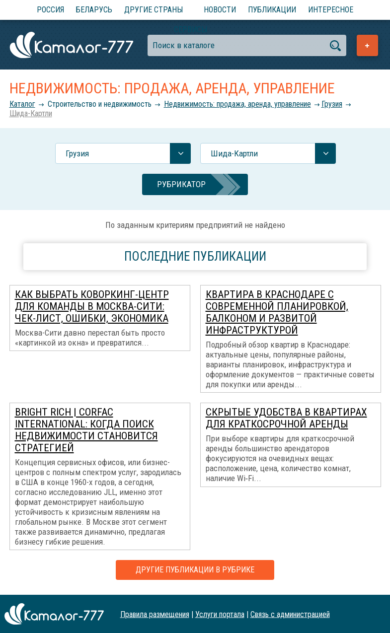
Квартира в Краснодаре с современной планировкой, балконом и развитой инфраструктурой (277, 312)
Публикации (272, 9)
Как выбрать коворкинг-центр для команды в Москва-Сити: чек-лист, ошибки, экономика (92, 306)
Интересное (330, 9)
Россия (50, 9)
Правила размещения (154, 614)
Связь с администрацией (290, 614)
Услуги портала (219, 614)
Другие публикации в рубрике (195, 569)
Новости (220, 9)
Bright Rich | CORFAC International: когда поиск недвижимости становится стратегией (86, 430)
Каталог (22, 104)
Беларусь (94, 9)
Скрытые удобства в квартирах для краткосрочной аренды (286, 418)
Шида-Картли (30, 113)
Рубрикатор (181, 184)
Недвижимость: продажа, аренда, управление (237, 104)
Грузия (331, 104)
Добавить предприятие (367, 45)
